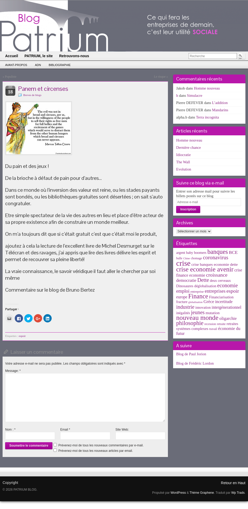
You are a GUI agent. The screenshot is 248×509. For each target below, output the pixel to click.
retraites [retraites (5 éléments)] (232, 324)
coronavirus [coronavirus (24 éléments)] (215, 257)
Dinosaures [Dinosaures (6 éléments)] (184, 286)
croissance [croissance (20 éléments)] (217, 275)
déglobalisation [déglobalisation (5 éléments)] (205, 286)
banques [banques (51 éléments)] (217, 251)
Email (65, 429)
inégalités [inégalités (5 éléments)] (183, 313)
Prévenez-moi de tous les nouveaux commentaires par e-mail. (100, 445)
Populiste (11, 76)
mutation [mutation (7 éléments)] (213, 313)
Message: (13, 371)
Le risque (160, 76)
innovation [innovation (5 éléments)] (203, 307)
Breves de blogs (32, 95)
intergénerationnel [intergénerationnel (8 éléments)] (226, 307)
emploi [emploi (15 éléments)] (183, 291)
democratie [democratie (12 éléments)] (186, 280)
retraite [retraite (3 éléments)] (221, 324)
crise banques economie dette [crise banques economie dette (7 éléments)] (214, 264)
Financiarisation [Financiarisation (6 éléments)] (221, 297)
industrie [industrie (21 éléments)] (185, 307)
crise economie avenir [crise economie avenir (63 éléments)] (205, 269)
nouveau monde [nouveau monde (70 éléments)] (197, 317)
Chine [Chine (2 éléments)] (186, 258)
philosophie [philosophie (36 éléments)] (190, 323)
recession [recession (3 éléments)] (210, 324)
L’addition (220, 103)
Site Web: (122, 429)
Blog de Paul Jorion (191, 354)
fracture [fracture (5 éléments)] (181, 302)
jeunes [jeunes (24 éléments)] (198, 312)
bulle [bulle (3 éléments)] (179, 258)
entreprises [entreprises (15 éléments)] (215, 291)
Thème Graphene (202, 493)
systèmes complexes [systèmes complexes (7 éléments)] (192, 328)
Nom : (10, 429)
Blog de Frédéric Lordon (195, 363)
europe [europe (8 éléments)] (181, 297)
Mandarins (220, 110)
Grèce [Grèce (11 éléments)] (209, 301)
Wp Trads (237, 493)
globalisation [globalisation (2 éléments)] (195, 302)
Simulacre (194, 95)
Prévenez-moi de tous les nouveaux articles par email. (95, 451)
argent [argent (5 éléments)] (180, 253)
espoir (22, 335)
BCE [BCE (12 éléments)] (233, 252)
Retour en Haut (233, 483)
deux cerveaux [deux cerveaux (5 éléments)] (220, 281)
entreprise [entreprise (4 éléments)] (197, 291)
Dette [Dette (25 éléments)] (203, 280)
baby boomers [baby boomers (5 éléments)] (196, 253)
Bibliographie (60, 65)
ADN (38, 65)
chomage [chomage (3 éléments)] (196, 258)
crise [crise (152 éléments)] (183, 263)
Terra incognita (207, 117)
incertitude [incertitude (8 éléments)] (224, 301)
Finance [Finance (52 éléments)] (198, 296)
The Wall (183, 162)
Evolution (183, 169)
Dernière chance (188, 147)
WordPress (178, 493)
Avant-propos (16, 65)
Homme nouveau (207, 88)
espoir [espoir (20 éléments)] (233, 291)
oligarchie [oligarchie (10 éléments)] (228, 318)
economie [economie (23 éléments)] (227, 285)
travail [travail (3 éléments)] (213, 329)
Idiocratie (183, 155)
